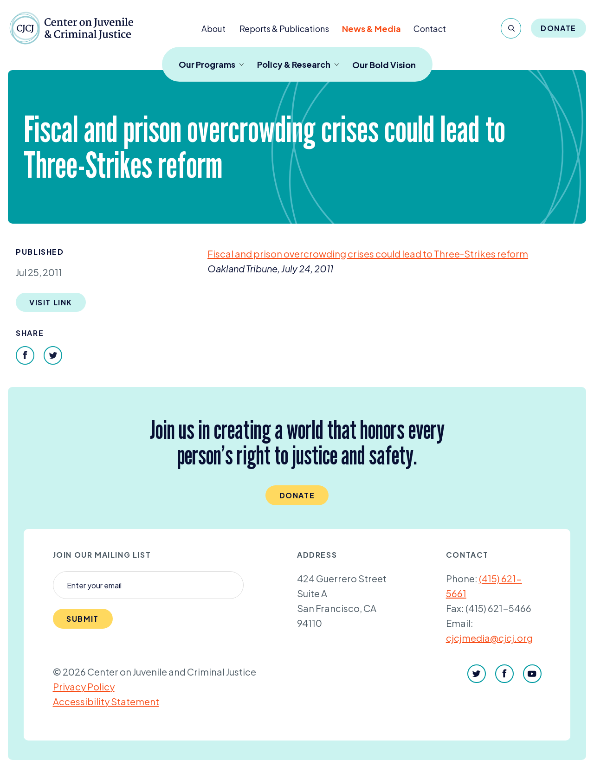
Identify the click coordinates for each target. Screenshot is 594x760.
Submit (82, 619)
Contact (429, 28)
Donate (558, 28)
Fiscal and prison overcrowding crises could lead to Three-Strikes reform (367, 253)
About (213, 28)
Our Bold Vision (384, 64)
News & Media (371, 28)
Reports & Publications (284, 28)
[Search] (511, 28)
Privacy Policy (84, 686)
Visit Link (50, 302)
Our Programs (211, 64)
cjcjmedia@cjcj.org (489, 638)
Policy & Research (298, 64)
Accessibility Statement (106, 701)
